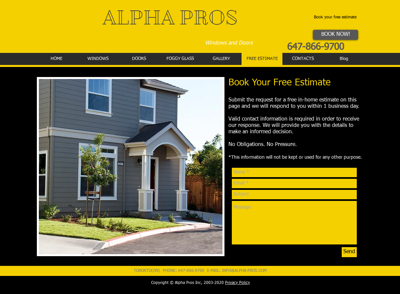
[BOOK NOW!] (335, 35)
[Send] (349, 252)
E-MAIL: (214, 271)
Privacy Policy (237, 283)
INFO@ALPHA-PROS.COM (244, 271)
